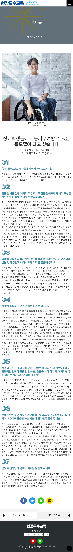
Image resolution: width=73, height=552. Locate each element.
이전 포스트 (14, 515)
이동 (46, 534)
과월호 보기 (36, 531)
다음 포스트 (59, 515)
